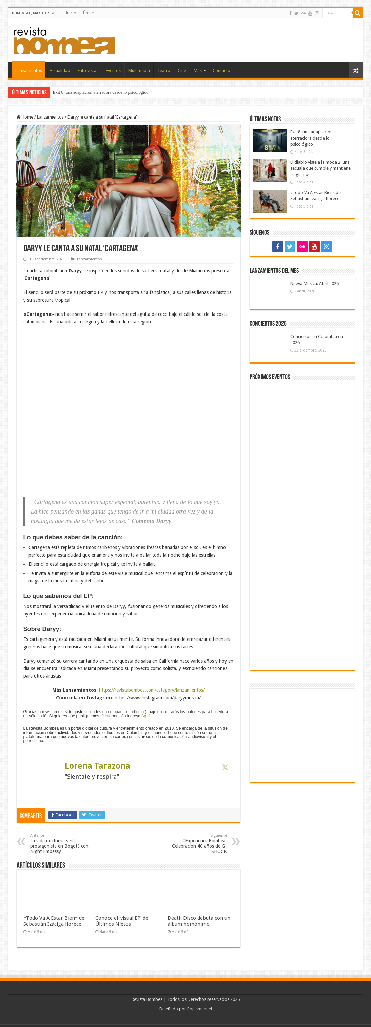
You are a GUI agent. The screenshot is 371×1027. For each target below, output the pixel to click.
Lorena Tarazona (97, 766)
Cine (182, 70)
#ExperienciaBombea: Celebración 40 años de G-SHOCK (192, 843)
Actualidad (60, 70)
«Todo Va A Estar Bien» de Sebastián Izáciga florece (53, 921)
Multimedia (139, 70)
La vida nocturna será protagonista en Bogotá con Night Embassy (65, 843)
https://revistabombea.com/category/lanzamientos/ (152, 690)
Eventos (113, 70)
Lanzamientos (28, 70)
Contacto (221, 70)
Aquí (145, 716)
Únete (88, 13)
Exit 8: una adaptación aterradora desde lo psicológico (101, 92)
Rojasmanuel (199, 1008)
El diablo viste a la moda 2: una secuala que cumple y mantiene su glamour (320, 168)
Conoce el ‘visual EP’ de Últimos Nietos (121, 921)
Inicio (71, 13)
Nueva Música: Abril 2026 (314, 283)
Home (25, 117)
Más (198, 70)
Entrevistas (88, 70)
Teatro (163, 70)
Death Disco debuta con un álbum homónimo (199, 921)
